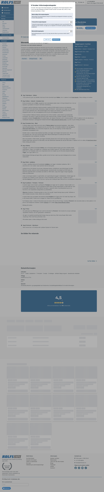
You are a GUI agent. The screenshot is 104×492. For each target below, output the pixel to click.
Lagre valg (47, 39)
